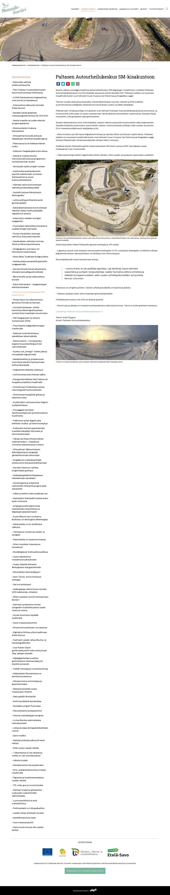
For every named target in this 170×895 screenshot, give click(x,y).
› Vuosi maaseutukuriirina (24, 623)
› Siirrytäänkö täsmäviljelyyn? (26, 572)
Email (78, 84)
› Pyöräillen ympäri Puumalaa (26, 706)
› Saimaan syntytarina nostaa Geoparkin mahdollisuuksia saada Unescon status (28, 607)
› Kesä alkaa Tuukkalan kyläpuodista (30, 257)
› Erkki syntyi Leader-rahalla (25, 748)
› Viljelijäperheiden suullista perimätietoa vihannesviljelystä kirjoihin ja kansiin (27, 661)
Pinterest (68, 84)
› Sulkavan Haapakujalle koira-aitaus (29, 151)
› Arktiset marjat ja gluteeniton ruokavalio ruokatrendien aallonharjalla (27, 793)
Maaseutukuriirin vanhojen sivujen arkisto (85, 871)
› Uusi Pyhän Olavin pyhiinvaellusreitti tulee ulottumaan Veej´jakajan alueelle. (29, 651)
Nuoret (75, 9)
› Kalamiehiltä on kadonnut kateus (29, 539)
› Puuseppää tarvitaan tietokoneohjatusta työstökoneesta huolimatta (29, 413)
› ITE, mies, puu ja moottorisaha (27, 785)
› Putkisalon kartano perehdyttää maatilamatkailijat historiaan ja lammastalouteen (28, 431)
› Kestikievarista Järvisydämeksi (28, 765)
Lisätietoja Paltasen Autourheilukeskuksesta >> (79, 311)
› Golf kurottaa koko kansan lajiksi (28, 374)
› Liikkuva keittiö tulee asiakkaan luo (30, 493)
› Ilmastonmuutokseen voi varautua (29, 627)
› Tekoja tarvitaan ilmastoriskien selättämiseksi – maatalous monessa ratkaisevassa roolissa (28, 442)
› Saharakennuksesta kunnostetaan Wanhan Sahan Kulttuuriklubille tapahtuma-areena (29, 211)
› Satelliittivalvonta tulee (24, 818)
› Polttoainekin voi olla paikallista (28, 808)
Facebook (58, 84)
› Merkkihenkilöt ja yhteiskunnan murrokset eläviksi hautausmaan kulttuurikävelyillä (28, 362)
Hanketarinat (88, 9)
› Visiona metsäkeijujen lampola (27, 715)
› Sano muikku (19, 735)
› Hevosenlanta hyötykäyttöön (27, 711)
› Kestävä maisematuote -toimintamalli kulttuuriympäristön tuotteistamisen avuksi (28, 159)
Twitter (63, 84)
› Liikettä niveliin (20, 760)
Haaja (93, 890)
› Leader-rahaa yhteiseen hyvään (28, 813)
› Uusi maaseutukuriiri (22, 822)
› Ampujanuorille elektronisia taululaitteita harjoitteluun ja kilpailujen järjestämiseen (26, 509)
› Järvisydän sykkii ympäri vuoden (28, 166)
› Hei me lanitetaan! (21, 584)
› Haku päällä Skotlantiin (24, 696)
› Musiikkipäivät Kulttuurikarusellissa (30, 552)
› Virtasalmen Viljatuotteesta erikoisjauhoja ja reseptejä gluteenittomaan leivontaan (26, 452)
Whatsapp (73, 84)
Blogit (143, 9)
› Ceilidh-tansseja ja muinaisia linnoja (30, 669)
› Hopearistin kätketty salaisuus (27, 370)
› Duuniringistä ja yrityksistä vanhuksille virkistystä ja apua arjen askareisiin (29, 486)
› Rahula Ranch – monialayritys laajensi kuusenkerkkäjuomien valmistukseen (27, 344)
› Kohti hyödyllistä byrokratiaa (26, 701)
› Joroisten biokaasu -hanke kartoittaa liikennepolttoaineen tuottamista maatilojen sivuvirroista (29, 310)
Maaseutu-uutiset (129, 9)
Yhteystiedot (156, 9)
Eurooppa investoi (108, 9)
